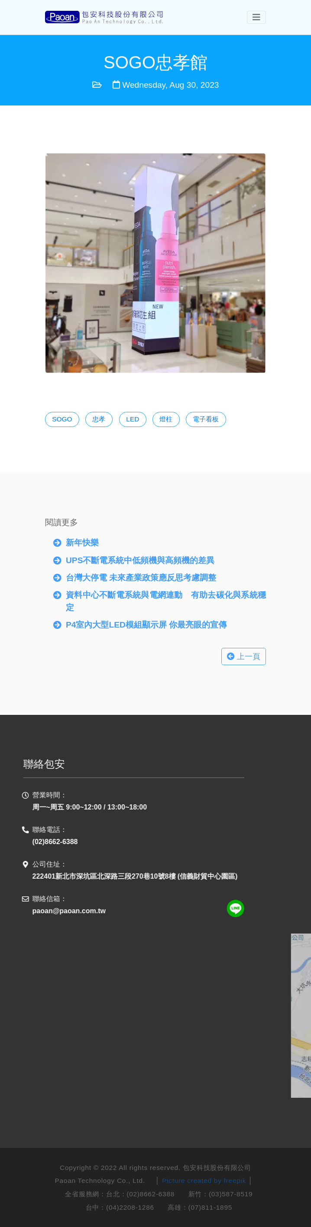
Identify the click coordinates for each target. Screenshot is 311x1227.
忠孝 (99, 419)
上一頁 (243, 654)
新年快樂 (82, 540)
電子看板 (206, 419)
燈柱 (165, 419)
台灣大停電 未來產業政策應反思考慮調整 (141, 575)
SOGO (62, 419)
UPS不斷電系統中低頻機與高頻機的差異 (140, 557)
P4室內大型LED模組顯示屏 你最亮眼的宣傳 (146, 622)
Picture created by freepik (204, 1180)
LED (132, 419)
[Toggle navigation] (256, 17)
